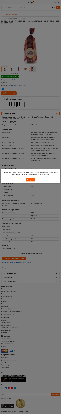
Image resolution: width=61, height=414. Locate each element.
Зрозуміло (30, 180)
